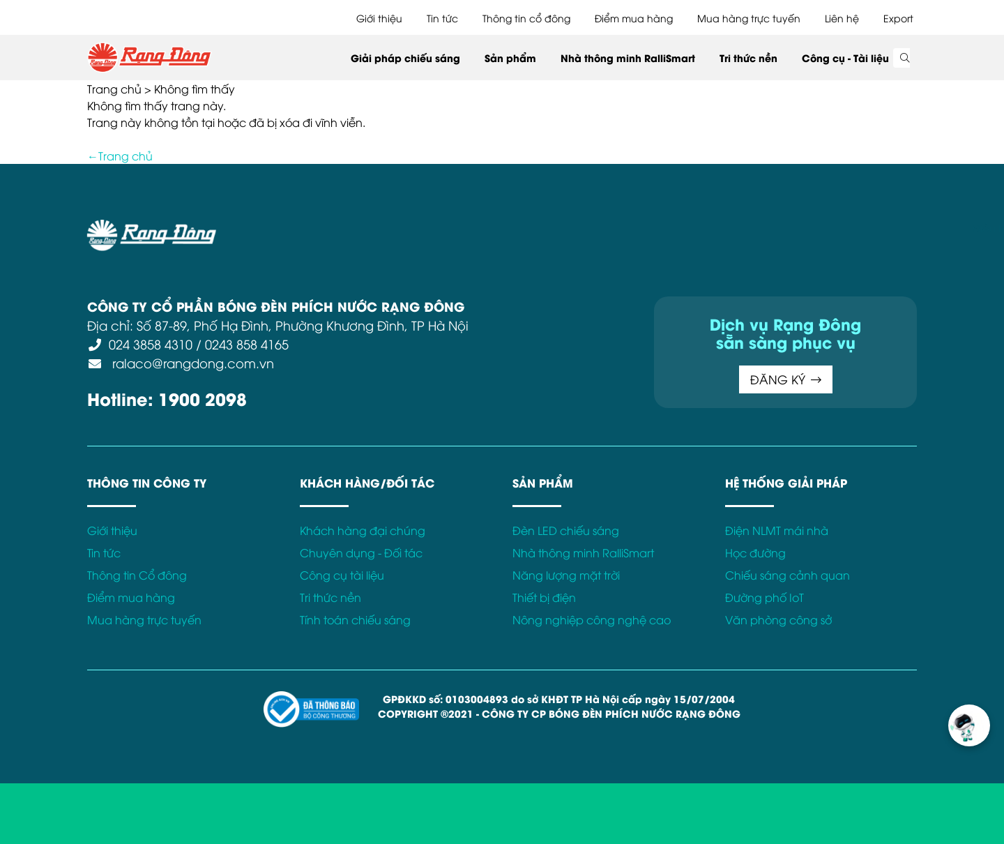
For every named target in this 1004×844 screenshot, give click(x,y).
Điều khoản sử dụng (327, 227)
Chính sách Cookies (556, 227)
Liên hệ (842, 17)
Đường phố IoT (764, 597)
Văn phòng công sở (778, 619)
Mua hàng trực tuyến (748, 17)
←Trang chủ (120, 155)
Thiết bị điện (544, 597)
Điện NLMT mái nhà (776, 530)
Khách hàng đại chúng (362, 530)
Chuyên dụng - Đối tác (361, 552)
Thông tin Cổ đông (137, 574)
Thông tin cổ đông (526, 17)
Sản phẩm (510, 57)
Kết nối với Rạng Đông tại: (745, 227)
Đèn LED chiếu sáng (565, 530)
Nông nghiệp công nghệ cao (591, 619)
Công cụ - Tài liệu (845, 57)
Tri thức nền (748, 57)
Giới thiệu (379, 17)
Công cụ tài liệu (342, 574)
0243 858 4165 (247, 343)
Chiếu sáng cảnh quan (787, 574)
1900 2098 (202, 398)
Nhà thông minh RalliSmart (628, 57)
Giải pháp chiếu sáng (405, 57)
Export (898, 17)
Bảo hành (643, 227)
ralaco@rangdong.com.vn (191, 362)
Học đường (755, 552)
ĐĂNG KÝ (785, 379)
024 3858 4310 (150, 343)
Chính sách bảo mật (442, 227)
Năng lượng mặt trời (566, 574)
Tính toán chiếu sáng (355, 619)
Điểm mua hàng (634, 17)
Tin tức (442, 17)
